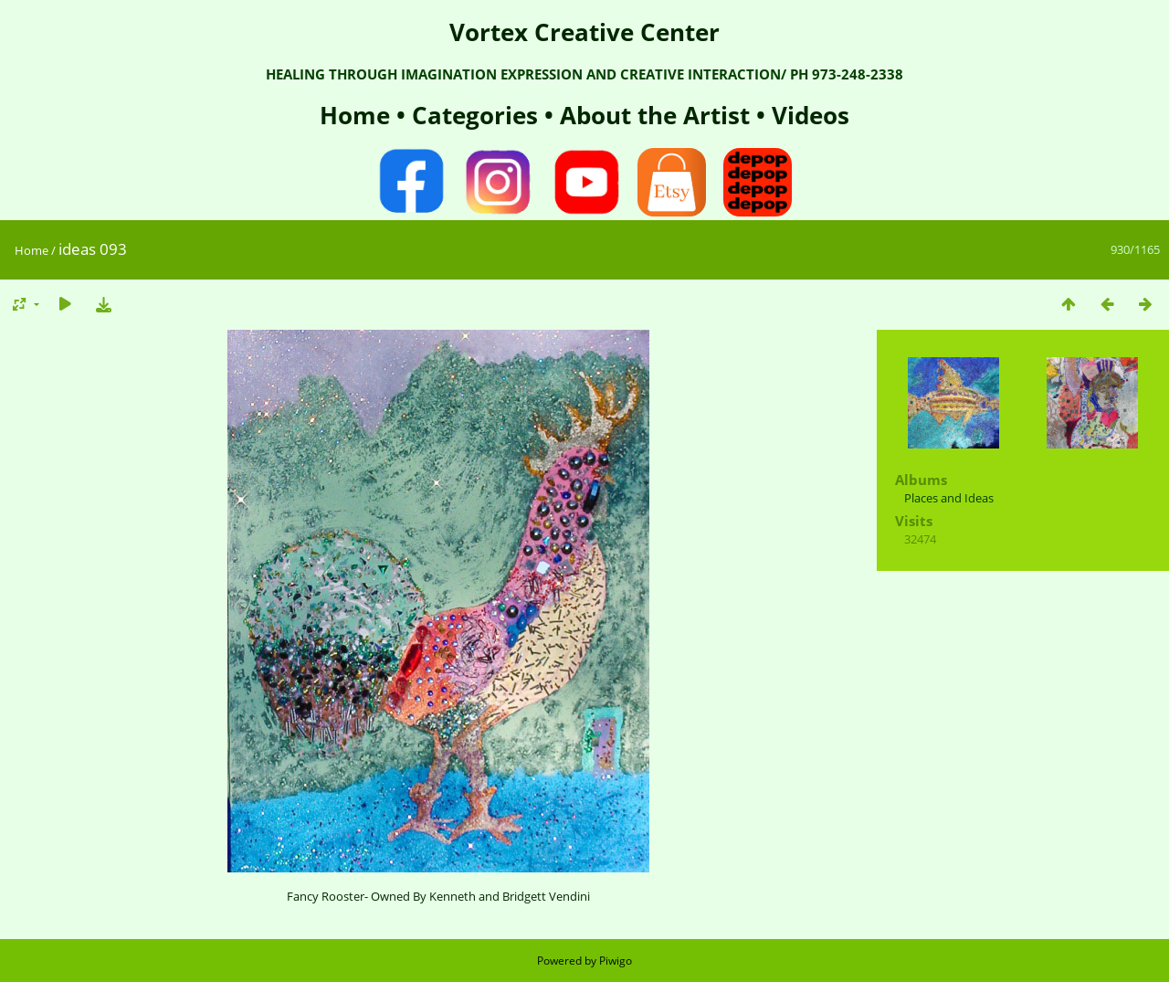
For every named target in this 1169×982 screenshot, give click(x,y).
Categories (478, 115)
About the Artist (654, 115)
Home (358, 115)
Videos (807, 115)
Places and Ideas (949, 498)
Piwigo (615, 960)
